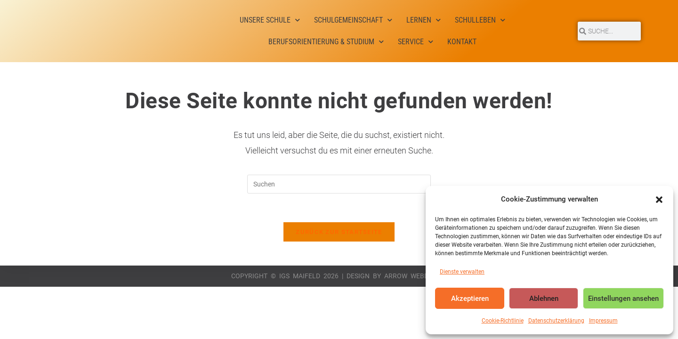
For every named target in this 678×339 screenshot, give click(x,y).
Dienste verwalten (462, 271)
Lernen (423, 20)
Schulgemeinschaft (353, 20)
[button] (659, 199)
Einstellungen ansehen (623, 298)
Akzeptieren (470, 298)
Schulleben (480, 20)
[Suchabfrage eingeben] (339, 184)
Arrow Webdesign (415, 276)
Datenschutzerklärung (556, 320)
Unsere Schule (270, 20)
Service (415, 41)
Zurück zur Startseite (339, 231)
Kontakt (461, 41)
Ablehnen (543, 298)
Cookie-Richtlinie (503, 320)
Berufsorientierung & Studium (326, 41)
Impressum (603, 320)
